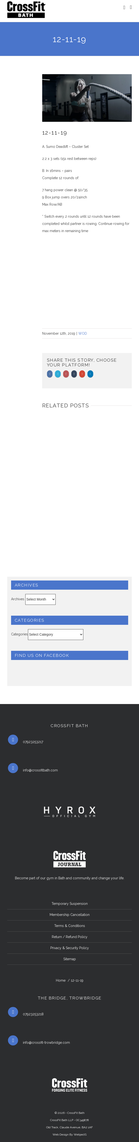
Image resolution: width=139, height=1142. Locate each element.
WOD (82, 333)
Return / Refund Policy (69, 937)
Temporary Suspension (70, 904)
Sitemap (69, 959)
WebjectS (80, 1134)
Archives (17, 599)
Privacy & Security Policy (69, 948)
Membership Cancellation (70, 915)
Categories (19, 634)
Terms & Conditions (69, 926)
